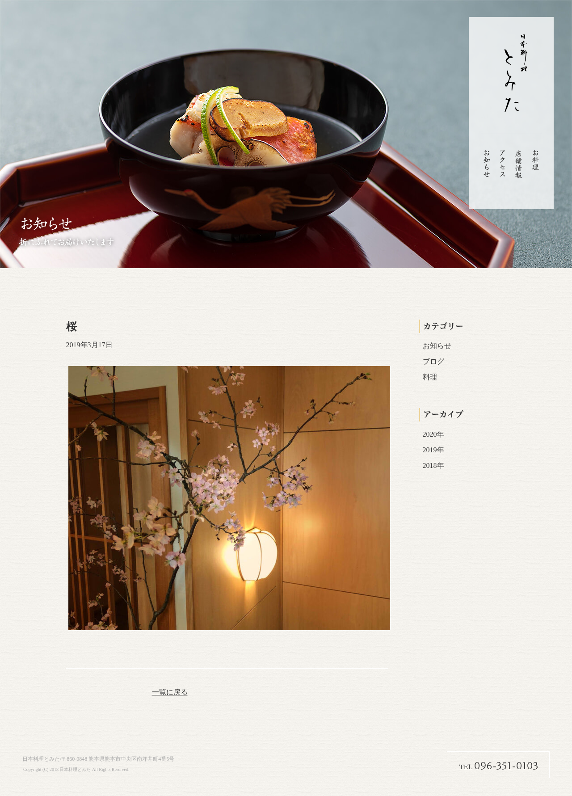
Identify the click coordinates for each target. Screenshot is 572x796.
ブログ (433, 361)
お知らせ (437, 346)
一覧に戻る (170, 692)
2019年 (433, 450)
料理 (430, 377)
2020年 (433, 434)
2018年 (433, 465)
